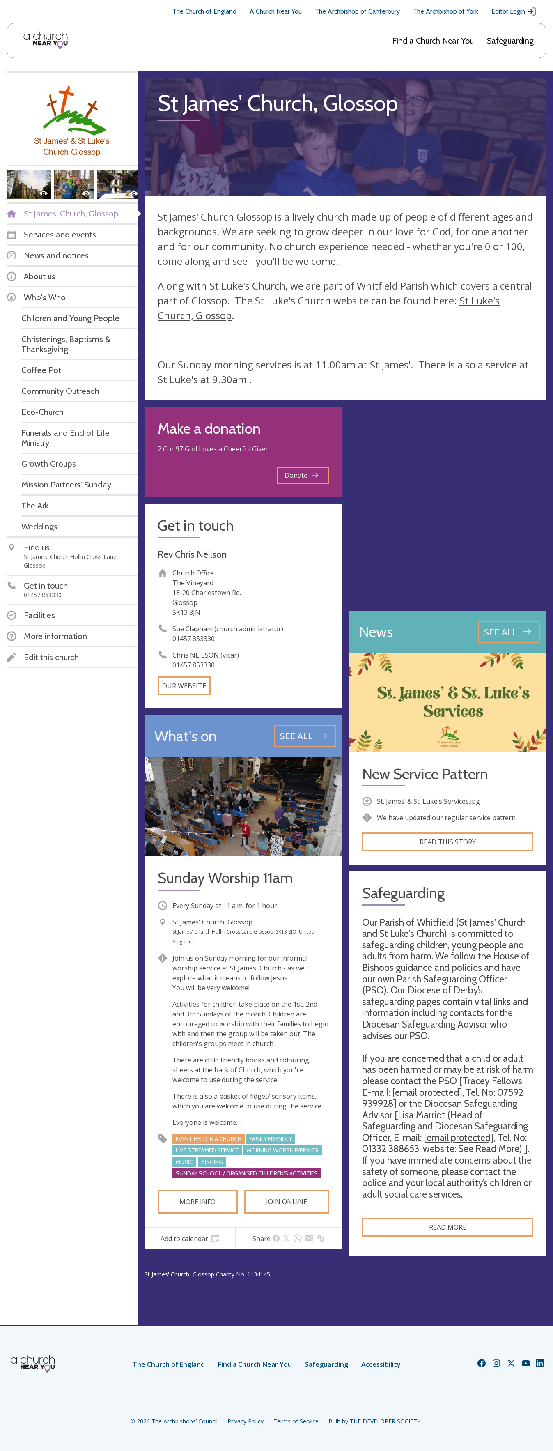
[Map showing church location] (448, 506)
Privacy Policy (245, 1421)
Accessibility (381, 1364)
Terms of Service (296, 1421)
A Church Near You (276, 11)
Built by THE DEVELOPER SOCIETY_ (375, 1421)
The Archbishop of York (445, 11)
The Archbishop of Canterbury (357, 11)
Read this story (448, 841)
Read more (447, 1227)
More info (197, 1201)
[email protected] (427, 1092)
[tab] (190, 1238)
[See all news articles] (509, 632)
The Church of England (204, 11)
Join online (286, 1201)
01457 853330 (193, 638)
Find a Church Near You (433, 41)
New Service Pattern (425, 774)
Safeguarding (510, 41)
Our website (184, 685)
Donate (301, 475)
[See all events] (305, 736)
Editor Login (514, 11)
